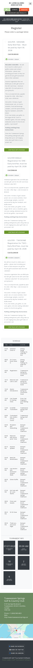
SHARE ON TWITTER (17, 650)
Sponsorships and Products (16, 13)
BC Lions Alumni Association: (13, 19)
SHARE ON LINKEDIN (16, 653)
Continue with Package (16, 150)
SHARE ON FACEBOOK (16, 646)
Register (24, 9)
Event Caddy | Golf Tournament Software (16, 660)
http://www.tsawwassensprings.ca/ (16, 617)
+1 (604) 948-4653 (15, 613)
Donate (14, 9)
